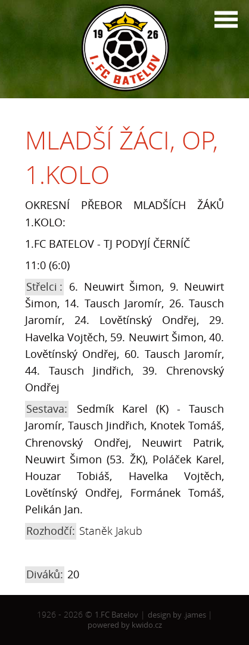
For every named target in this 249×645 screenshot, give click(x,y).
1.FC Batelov (116, 614)
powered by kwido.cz (125, 624)
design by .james (178, 614)
